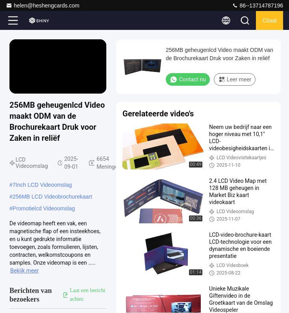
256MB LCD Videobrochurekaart (52, 196)
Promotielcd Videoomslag (44, 208)
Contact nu (188, 79)
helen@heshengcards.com (43, 5)
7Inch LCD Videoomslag (42, 185)
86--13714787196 (257, 5)
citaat (269, 20)
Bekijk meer (24, 270)
